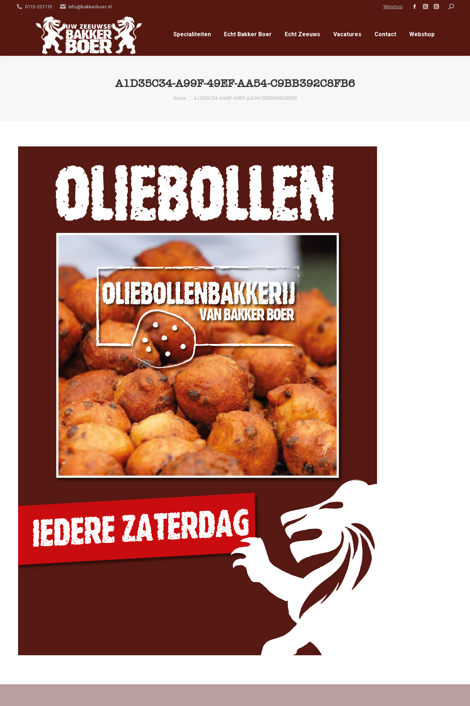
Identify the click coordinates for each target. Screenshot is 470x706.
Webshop (393, 6)
